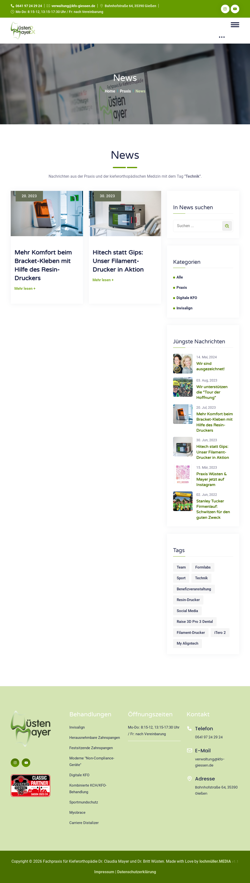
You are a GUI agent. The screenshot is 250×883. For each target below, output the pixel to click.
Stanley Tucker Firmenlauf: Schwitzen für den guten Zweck (213, 509)
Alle (180, 277)
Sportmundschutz (83, 802)
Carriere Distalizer (84, 823)
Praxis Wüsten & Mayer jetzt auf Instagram (211, 480)
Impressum (104, 872)
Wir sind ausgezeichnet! (210, 366)
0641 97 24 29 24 (29, 6)
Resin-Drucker (188, 600)
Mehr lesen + (24, 288)
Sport (181, 578)
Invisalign (184, 308)
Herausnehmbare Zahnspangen (94, 737)
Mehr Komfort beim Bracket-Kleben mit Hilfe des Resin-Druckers (43, 265)
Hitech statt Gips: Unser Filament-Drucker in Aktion (118, 261)
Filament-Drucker (191, 632)
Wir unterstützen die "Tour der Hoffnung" (212, 392)
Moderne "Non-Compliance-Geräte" (91, 761)
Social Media (187, 611)
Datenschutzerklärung (136, 872)
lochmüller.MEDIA (215, 861)
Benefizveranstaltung (194, 589)
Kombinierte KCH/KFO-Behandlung (87, 788)
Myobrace (77, 812)
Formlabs (203, 567)
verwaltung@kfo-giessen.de (73, 6)
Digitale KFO (187, 298)
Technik (201, 578)
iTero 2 (220, 632)
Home (110, 91)
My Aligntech (187, 643)
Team (181, 567)
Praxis (125, 91)
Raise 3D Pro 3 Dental (195, 621)
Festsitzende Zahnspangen (91, 748)
